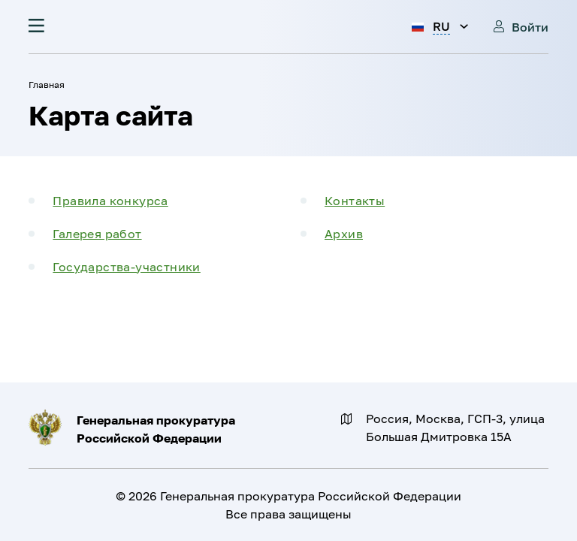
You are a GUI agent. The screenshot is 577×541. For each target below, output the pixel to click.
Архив (344, 233)
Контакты (355, 200)
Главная (47, 84)
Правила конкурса (110, 200)
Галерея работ (97, 233)
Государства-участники (126, 266)
